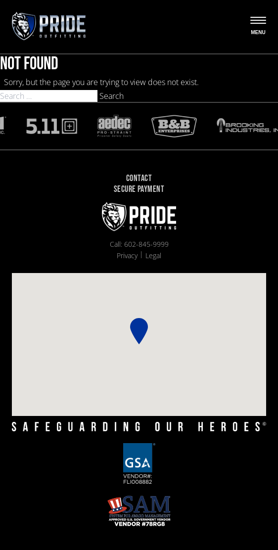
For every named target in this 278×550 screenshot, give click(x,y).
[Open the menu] (258, 27)
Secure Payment (139, 189)
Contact (139, 178)
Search (111, 96)
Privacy (127, 255)
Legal (153, 255)
